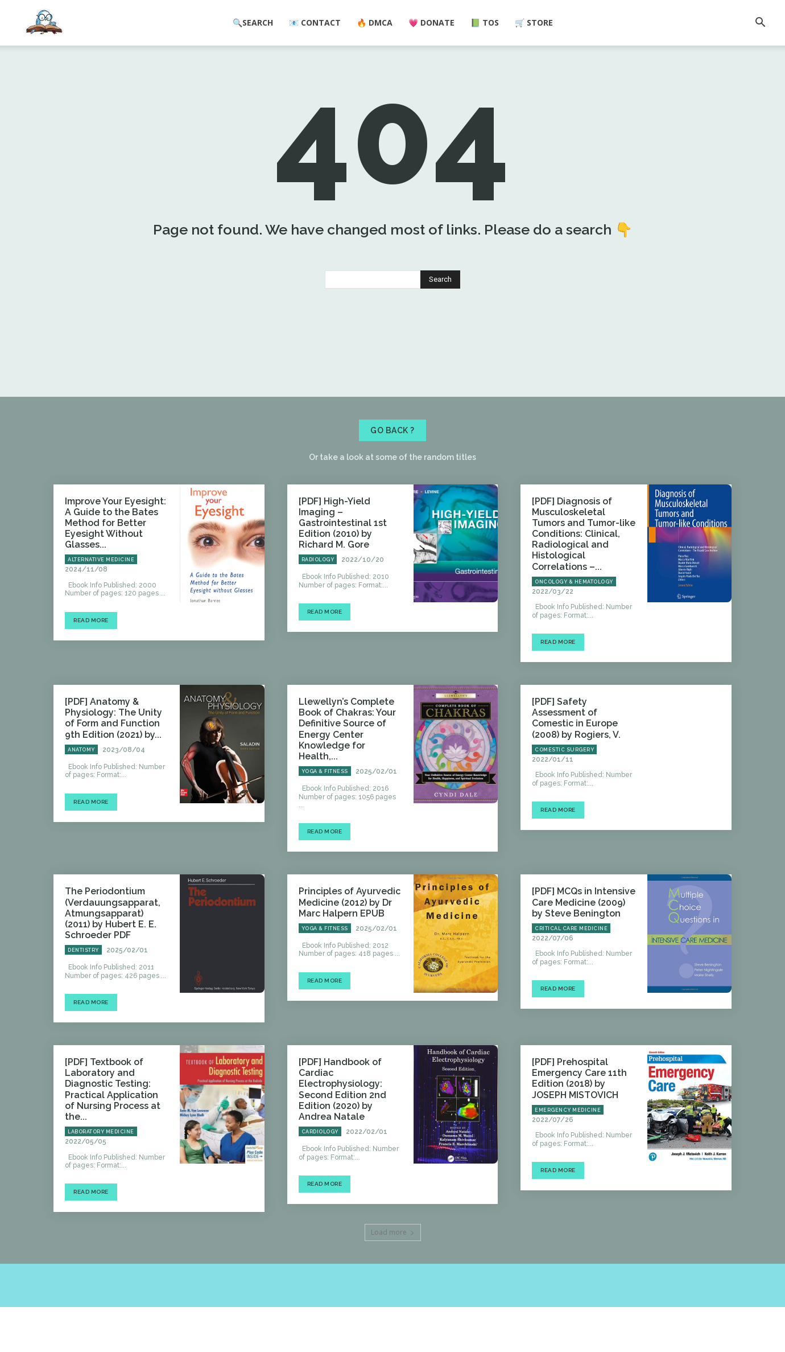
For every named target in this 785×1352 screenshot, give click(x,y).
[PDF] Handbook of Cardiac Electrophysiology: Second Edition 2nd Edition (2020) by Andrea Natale (342, 1135)
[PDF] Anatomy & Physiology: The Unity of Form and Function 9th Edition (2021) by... (113, 764)
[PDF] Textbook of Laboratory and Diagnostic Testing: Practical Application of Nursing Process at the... (112, 1135)
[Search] (440, 324)
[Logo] (44, 23)
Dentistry (83, 995)
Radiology (317, 605)
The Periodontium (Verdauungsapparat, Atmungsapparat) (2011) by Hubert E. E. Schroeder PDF (112, 958)
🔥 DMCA (374, 22)
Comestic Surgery (564, 795)
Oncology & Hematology (574, 627)
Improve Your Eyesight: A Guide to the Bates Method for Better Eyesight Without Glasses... (115, 568)
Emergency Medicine (568, 1155)
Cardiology (319, 1177)
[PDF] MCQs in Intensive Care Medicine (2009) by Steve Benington (583, 947)
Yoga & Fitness (324, 817)
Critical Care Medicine (571, 974)
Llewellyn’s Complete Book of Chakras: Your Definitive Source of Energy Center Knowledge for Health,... (347, 774)
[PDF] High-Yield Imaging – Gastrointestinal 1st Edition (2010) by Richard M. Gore (343, 568)
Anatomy (81, 795)
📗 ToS (484, 22)
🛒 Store (534, 22)
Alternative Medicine (101, 605)
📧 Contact (315, 22)
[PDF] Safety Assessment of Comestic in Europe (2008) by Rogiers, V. (576, 764)
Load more (393, 1277)
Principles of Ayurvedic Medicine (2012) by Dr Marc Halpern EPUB (349, 947)
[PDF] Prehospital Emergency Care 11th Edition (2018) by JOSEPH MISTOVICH (579, 1124)
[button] (760, 23)
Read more (91, 666)
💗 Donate (431, 22)
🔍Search (253, 22)
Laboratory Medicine (101, 1177)
